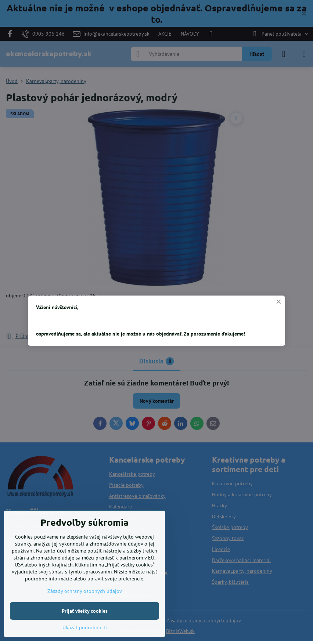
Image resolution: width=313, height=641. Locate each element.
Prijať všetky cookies (85, 611)
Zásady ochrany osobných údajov (84, 591)
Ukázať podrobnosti (84, 627)
